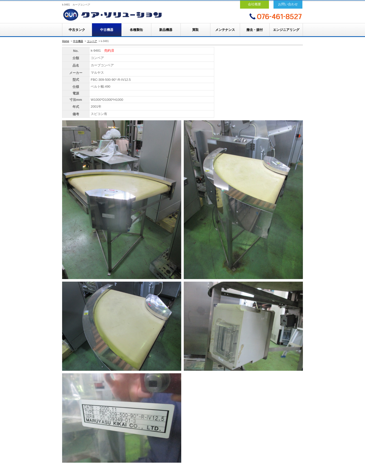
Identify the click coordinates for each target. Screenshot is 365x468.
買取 (195, 30)
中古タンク (77, 30)
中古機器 (106, 30)
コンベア (92, 41)
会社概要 (254, 4)
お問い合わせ (288, 4)
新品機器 (165, 30)
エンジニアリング (286, 30)
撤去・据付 (254, 30)
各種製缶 (136, 30)
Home (65, 41)
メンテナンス (225, 30)
